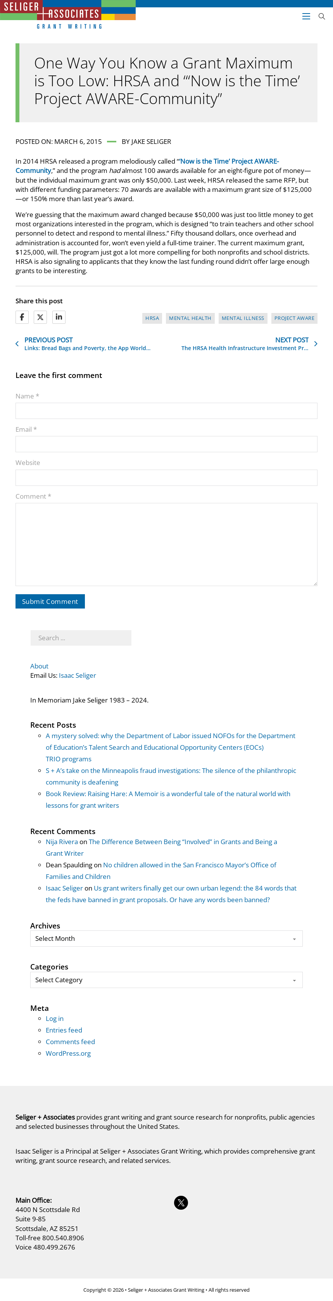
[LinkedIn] (59, 317)
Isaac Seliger (77, 675)
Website (28, 462)
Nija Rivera (62, 841)
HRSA (152, 318)
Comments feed (70, 1041)
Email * (26, 429)
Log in (55, 1018)
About (39, 666)
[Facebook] (22, 317)
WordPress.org (68, 1053)
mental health (190, 318)
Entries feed (64, 1030)
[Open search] (322, 16)
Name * (27, 395)
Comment (33, 496)
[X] (40, 317)
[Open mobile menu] (306, 16)
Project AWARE (294, 318)
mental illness (243, 318)
